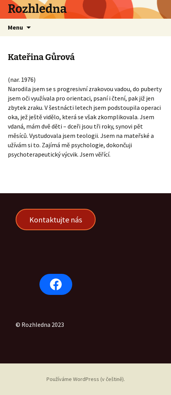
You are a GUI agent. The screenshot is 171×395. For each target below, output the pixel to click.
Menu (15, 27)
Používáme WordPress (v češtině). (85, 379)
